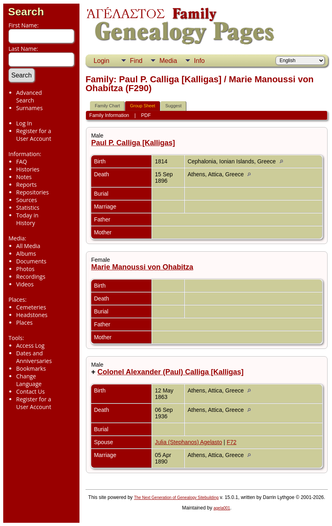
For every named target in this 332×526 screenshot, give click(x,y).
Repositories (32, 192)
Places (24, 322)
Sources (26, 200)
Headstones (32, 315)
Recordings (30, 276)
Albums (26, 253)
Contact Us (30, 391)
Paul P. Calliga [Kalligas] (133, 143)
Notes (24, 177)
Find (136, 60)
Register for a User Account (33, 134)
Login (101, 60)
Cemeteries (31, 307)
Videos (24, 284)
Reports (26, 184)
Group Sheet (142, 105)
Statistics (28, 207)
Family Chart (107, 105)
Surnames (29, 108)
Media (168, 60)
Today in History (27, 219)
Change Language (29, 380)
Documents (31, 261)
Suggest (173, 105)
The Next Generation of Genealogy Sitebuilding (176, 497)
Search (26, 12)
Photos (25, 269)
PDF (146, 115)
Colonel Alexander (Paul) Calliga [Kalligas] (170, 372)
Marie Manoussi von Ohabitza (142, 267)
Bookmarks (31, 368)
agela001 (221, 508)
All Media (28, 246)
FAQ (21, 161)
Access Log (30, 345)
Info (199, 60)
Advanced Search (29, 96)
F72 (231, 442)
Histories (28, 169)
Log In (24, 123)
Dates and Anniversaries (34, 357)
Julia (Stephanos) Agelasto (188, 442)
